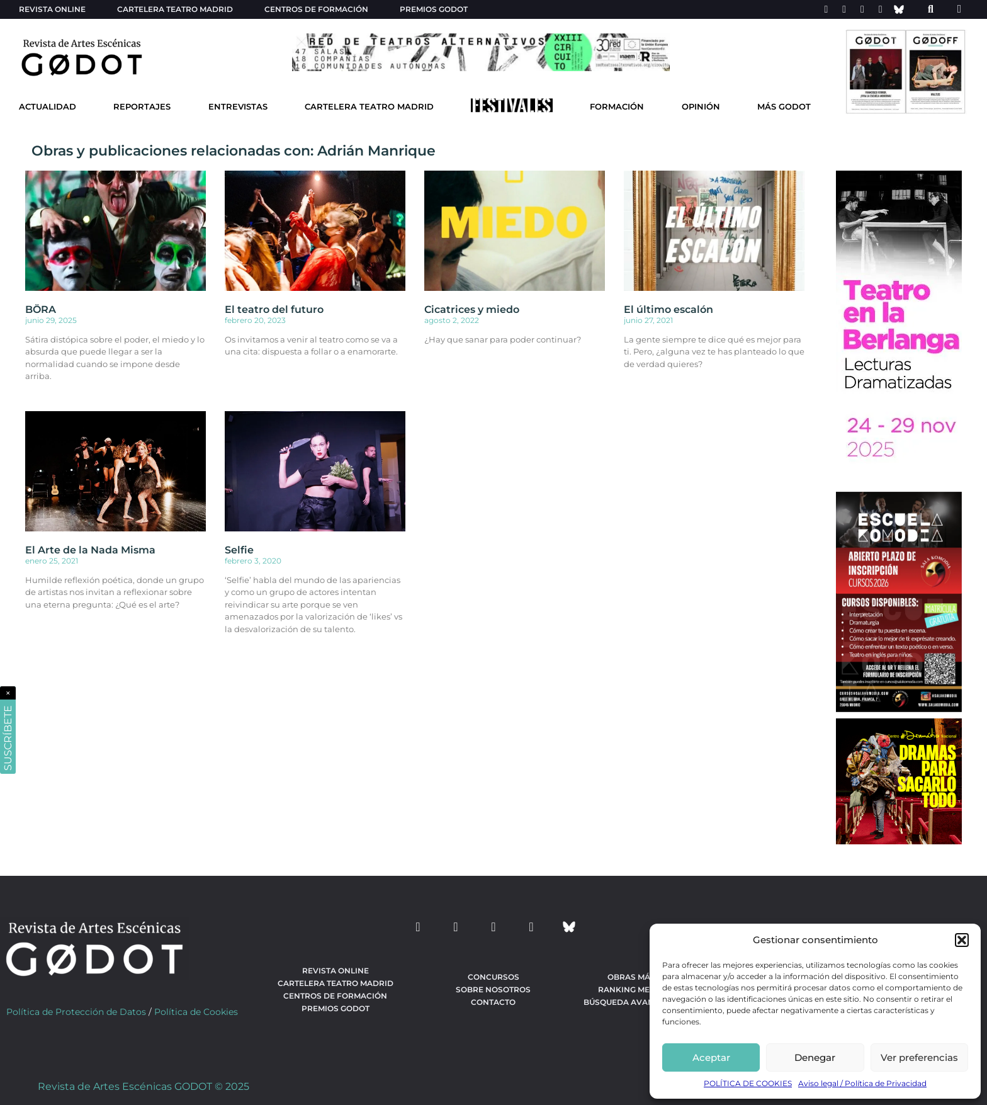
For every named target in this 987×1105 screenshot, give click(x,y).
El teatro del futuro (274, 309)
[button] (962, 940)
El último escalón (668, 309)
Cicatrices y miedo (471, 309)
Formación (617, 106)
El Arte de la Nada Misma (90, 550)
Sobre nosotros (493, 989)
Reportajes (142, 106)
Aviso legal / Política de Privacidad (862, 1083)
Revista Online (52, 9)
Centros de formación (316, 9)
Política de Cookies (196, 1011)
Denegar (814, 1057)
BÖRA (40, 309)
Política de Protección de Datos (76, 1011)
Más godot (784, 106)
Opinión (701, 106)
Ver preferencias (919, 1057)
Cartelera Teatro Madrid (369, 106)
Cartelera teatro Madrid (175, 9)
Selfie (239, 550)
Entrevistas (238, 106)
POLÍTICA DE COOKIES (748, 1083)
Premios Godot (434, 9)
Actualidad (47, 106)
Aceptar (711, 1057)
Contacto (493, 1002)
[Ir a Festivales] (512, 108)
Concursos (493, 977)
